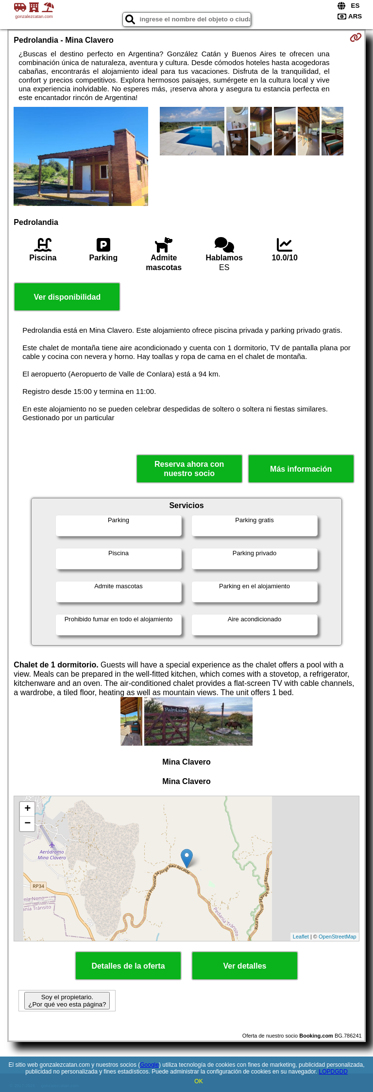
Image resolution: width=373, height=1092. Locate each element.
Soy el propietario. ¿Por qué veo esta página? (67, 1000)
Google (149, 1064)
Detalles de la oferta (128, 966)
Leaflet (301, 936)
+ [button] (27, 809)
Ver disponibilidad (67, 297)
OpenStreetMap (337, 936)
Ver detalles (245, 966)
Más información (301, 469)
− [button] (27, 824)
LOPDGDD (333, 1071)
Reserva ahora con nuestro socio (189, 469)
